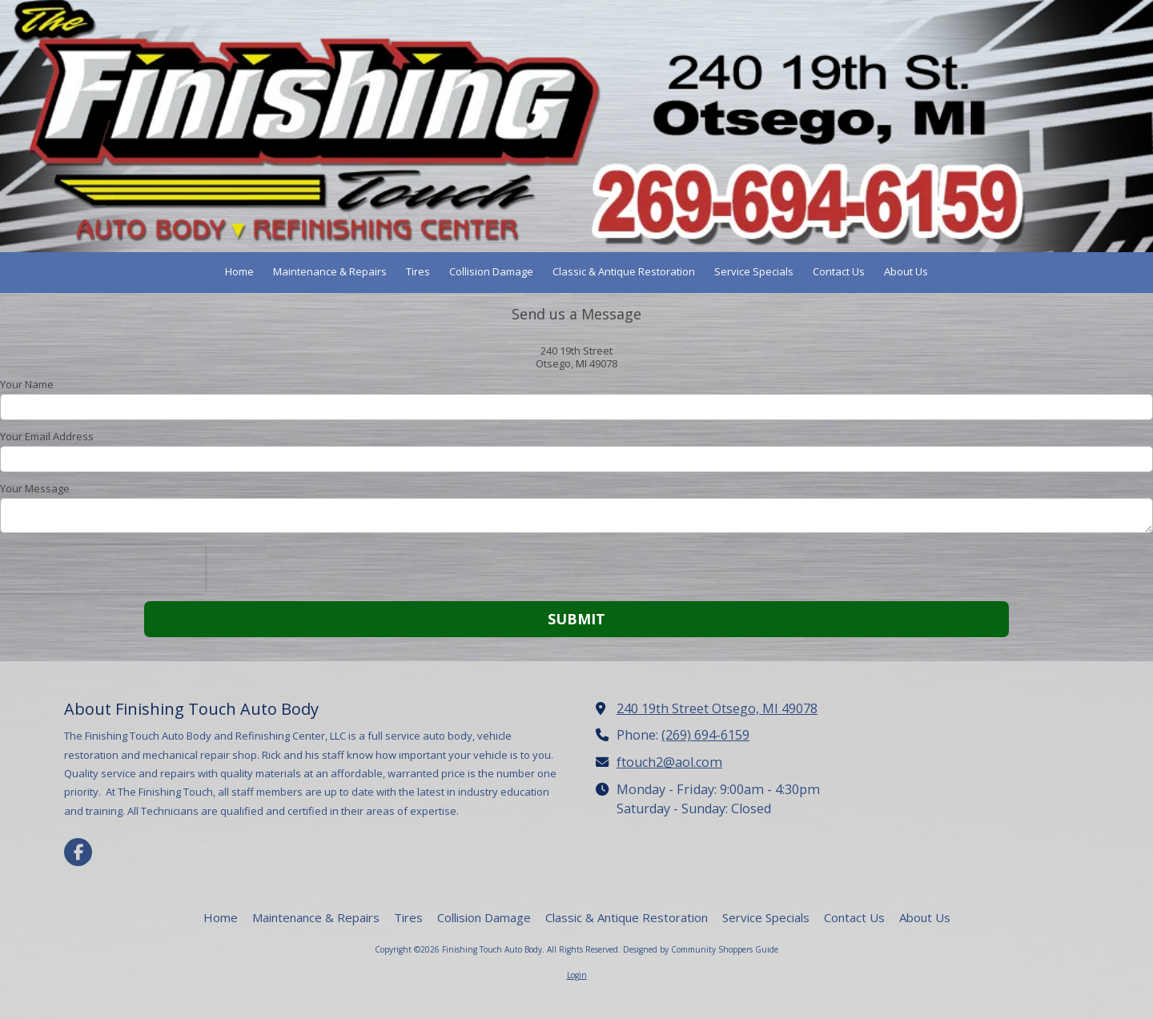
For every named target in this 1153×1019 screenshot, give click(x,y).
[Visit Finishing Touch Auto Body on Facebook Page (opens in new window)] (78, 852)
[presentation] (102, 569)
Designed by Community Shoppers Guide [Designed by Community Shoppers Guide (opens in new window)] (700, 949)
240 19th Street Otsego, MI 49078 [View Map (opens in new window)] (717, 708)
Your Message (35, 488)
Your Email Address (47, 436)
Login (577, 975)
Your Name (27, 384)
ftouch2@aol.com (669, 762)
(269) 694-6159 (705, 735)
